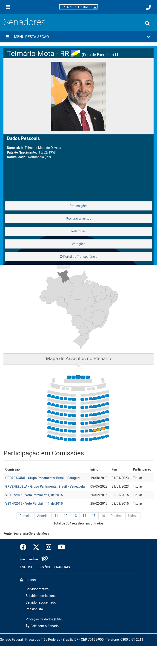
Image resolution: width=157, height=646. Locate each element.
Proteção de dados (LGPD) (45, 619)
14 (84, 516)
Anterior (43, 516)
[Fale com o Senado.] (148, 7)
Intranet (28, 580)
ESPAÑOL (44, 567)
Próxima (117, 516)
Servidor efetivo (37, 589)
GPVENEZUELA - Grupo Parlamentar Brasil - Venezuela (45, 486)
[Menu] (8, 6)
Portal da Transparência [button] (78, 256)
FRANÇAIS (62, 567)
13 (75, 516)
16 (103, 516)
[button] (78, 36)
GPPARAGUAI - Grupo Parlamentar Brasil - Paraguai (42, 478)
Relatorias (78, 231)
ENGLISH (27, 567)
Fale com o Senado (42, 626)
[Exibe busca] (147, 23)
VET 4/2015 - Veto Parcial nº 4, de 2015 (34, 503)
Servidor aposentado (41, 603)
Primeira (25, 516)
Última (132, 516)
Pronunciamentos (78, 218)
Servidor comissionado (43, 596)
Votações (78, 244)
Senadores (24, 22)
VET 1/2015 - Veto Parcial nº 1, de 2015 (34, 495)
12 (66, 516)
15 (94, 516)
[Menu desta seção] (7, 37)
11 (56, 516)
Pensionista (34, 609)
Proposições (79, 206)
